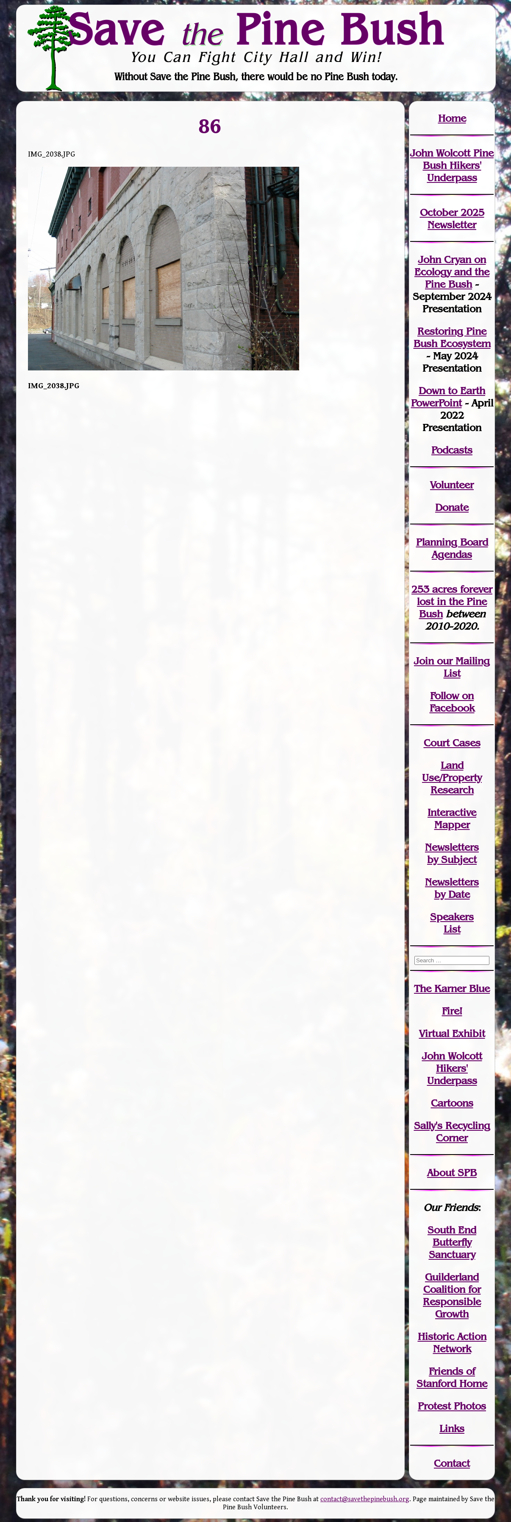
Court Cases (452, 743)
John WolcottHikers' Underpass (452, 1068)
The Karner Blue (452, 988)
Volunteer (452, 485)
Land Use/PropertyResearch (452, 777)
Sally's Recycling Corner (452, 1131)
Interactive (452, 812)
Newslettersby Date (452, 888)
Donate (452, 507)
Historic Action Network (452, 1342)
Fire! (452, 1011)
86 (210, 126)
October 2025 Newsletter (452, 218)
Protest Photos (452, 1406)
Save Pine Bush (256, 29)
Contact (452, 1463)
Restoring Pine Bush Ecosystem (452, 337)
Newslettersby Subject (452, 853)
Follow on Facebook (452, 702)
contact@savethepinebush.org (364, 1499)
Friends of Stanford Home (452, 1377)
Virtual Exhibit (452, 1033)
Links (451, 1428)
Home (452, 118)
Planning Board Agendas (452, 548)
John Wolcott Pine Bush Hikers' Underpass (452, 165)
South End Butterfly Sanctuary (452, 1242)
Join (424, 661)
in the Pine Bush (454, 601)
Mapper (452, 824)
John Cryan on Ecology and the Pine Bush (451, 271)
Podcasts (451, 450)
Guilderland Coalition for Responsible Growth (452, 1295)
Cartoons (452, 1103)
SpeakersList (452, 923)
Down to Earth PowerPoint (448, 396)
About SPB (452, 1172)
